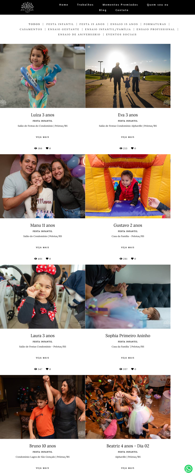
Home (63, 4)
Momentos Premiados (120, 4)
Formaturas (155, 24)
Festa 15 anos (92, 24)
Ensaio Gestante (63, 29)
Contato (122, 10)
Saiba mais (69, 471)
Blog (103, 10)
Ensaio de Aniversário (79, 34)
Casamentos (31, 29)
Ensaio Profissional (156, 29)
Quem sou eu (158, 4)
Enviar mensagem (153, 453)
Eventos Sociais (121, 34)
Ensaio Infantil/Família (108, 29)
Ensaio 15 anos (124, 24)
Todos (34, 24)
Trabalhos (85, 4)
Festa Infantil (60, 24)
